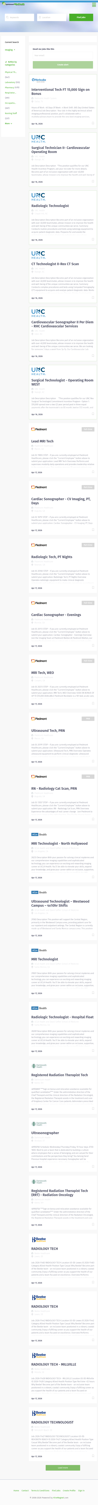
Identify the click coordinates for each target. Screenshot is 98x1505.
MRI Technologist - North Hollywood (59, 844)
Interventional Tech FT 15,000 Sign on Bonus (61, 92)
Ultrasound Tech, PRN (48, 731)
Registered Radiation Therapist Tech (59, 1075)
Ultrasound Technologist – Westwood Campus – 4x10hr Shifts (60, 903)
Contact (25, 1490)
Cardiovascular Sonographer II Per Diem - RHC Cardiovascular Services (63, 324)
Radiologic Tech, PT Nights (51, 557)
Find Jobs (81, 17)
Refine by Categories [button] (11, 63)
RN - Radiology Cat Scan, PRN (54, 789)
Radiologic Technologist (50, 206)
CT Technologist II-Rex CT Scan (55, 264)
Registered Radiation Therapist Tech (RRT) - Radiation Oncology (59, 1193)
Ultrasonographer (45, 1133)
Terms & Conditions (40, 1490)
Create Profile (69, 1490)
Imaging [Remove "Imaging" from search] (9, 50)
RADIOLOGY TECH (44, 1249)
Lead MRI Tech (42, 441)
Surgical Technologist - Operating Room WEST (63, 382)
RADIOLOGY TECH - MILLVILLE (53, 1364)
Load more (63, 1468)
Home (16, 1490)
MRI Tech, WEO (42, 673)
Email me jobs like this (43, 49)
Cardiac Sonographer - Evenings (56, 615)
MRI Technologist (44, 959)
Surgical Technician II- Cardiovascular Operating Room (61, 150)
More (7, 123)
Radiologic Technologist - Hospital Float (62, 1017)
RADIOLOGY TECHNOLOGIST (52, 1422)
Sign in (81, 1490)
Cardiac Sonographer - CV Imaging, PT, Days (61, 501)
